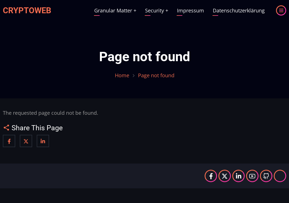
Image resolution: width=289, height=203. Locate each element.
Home (122, 75)
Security (156, 10)
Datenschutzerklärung (239, 10)
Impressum (190, 10)
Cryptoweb (27, 10)
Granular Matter (115, 10)
